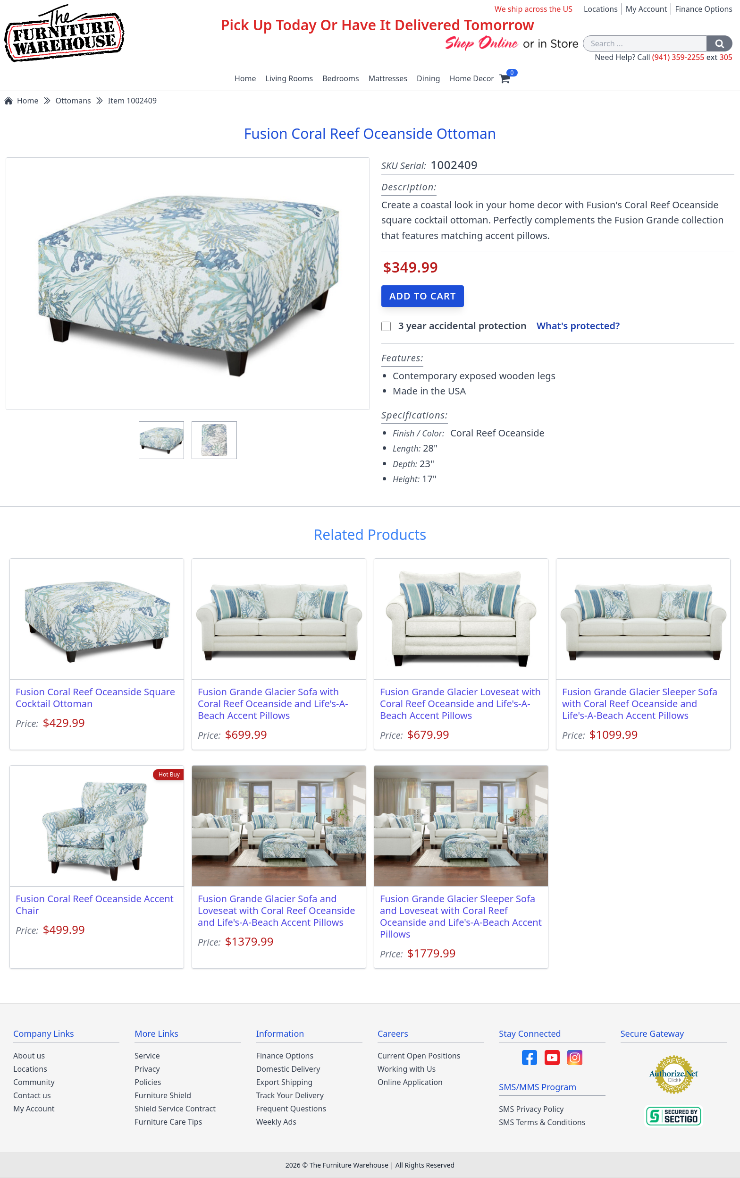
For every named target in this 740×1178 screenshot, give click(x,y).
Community (34, 1082)
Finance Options (703, 9)
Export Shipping (284, 1082)
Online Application (410, 1082)
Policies (148, 1082)
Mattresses (388, 78)
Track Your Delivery (290, 1095)
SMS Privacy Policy (531, 1109)
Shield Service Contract (175, 1108)
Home (245, 78)
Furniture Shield (163, 1095)
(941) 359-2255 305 (692, 57)
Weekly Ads (276, 1122)
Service (147, 1055)
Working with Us (407, 1069)
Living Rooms (289, 78)
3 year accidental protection (463, 325)
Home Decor (472, 78)
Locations (601, 9)
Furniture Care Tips (168, 1122)
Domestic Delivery (288, 1069)
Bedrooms (340, 78)
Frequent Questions (291, 1108)
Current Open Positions (419, 1055)
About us (29, 1055)
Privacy (147, 1069)
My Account (646, 9)
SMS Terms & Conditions (542, 1122)
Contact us (32, 1095)
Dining (428, 78)
